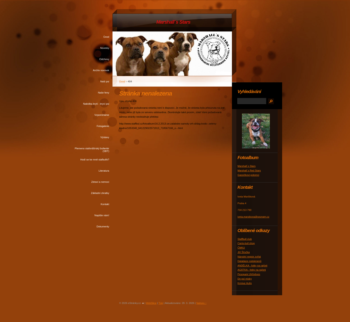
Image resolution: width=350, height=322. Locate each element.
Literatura (104, 170)
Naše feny (103, 92)
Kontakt (105, 204)
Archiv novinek (101, 70)
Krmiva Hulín (245, 283)
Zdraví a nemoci (100, 182)
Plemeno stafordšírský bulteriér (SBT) (92, 149)
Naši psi (104, 81)
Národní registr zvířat (249, 256)
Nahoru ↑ (201, 303)
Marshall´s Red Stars (249, 170)
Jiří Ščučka (244, 252)
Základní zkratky (100, 193)
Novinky (104, 48)
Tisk (160, 303)
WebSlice (151, 303)
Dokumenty (102, 226)
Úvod (106, 36)
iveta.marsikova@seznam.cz (253, 216)
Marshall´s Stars (173, 22)
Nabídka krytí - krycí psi (96, 103)
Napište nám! (101, 215)
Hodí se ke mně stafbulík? (94, 159)
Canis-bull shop (246, 243)
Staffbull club (245, 239)
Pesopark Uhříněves (249, 274)
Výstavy (104, 137)
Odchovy (104, 59)
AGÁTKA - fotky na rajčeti (252, 269)
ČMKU (241, 247)
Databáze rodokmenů (249, 261)
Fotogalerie (103, 126)
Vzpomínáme (101, 115)
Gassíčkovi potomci (248, 175)
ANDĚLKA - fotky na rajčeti (252, 265)
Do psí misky (245, 278)
